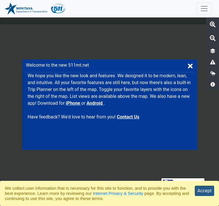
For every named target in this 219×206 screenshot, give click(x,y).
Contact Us (128, 117)
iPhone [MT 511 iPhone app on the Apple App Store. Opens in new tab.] (73, 103)
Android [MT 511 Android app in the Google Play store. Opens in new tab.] (95, 103)
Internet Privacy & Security (118, 193)
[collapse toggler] (204, 8)
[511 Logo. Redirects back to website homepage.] (58, 8)
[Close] (204, 191)
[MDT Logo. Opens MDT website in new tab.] (25, 8)
